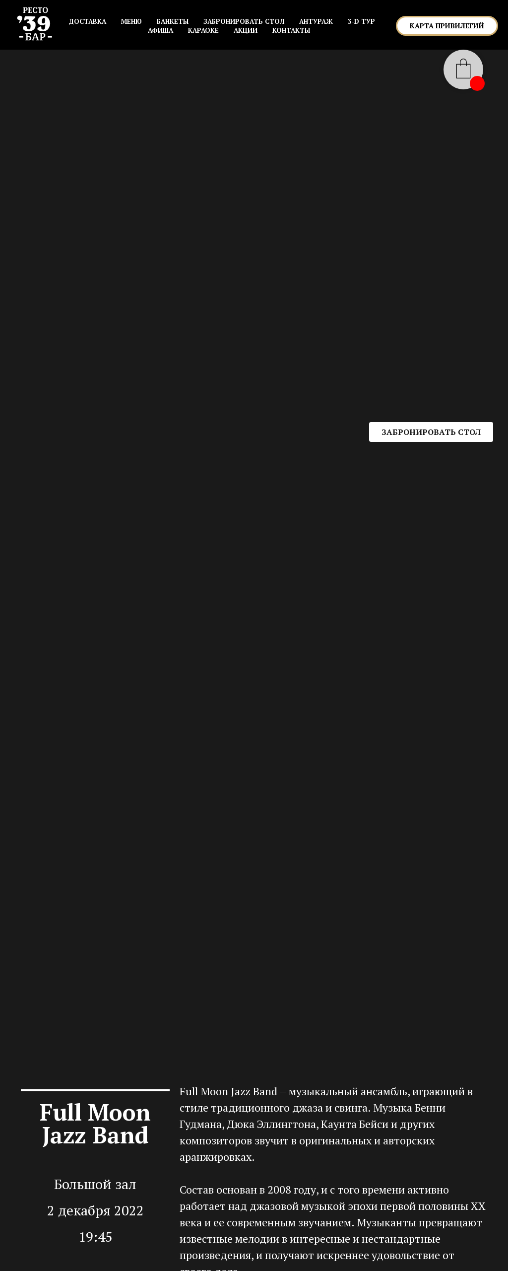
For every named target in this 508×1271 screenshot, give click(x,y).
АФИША (160, 30)
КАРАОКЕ (203, 30)
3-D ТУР (361, 21)
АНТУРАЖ (316, 21)
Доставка (87, 21)
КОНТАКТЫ (291, 30)
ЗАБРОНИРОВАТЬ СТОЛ (243, 21)
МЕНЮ (131, 21)
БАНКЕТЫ (173, 21)
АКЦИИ (245, 30)
